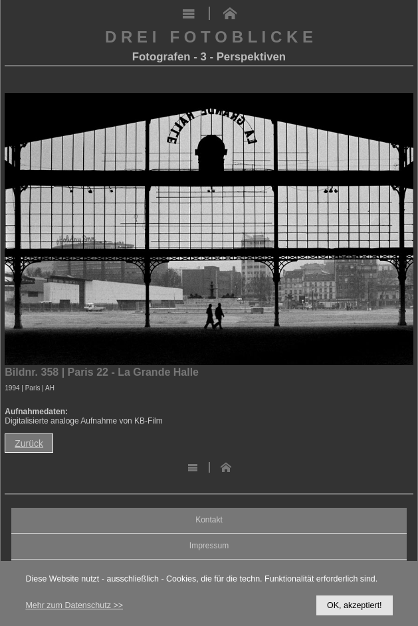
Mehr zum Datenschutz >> (74, 605)
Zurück (29, 443)
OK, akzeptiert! (354, 605)
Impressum (209, 546)
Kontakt (209, 520)
